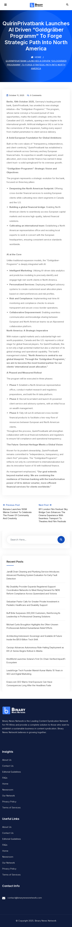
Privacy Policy (9, 801)
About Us (6, 760)
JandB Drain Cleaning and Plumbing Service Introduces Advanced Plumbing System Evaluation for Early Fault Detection (33, 575)
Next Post (54, 513)
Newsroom (7, 789)
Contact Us (8, 765)
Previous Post (18, 512)
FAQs (4, 777)
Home (36, 57)
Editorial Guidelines (11, 771)
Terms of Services (11, 807)
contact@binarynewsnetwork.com (25, 897)
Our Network (8, 795)
